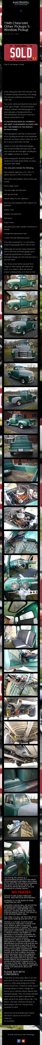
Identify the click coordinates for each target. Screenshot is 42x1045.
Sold (17, 34)
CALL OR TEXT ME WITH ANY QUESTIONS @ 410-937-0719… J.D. (20, 918)
